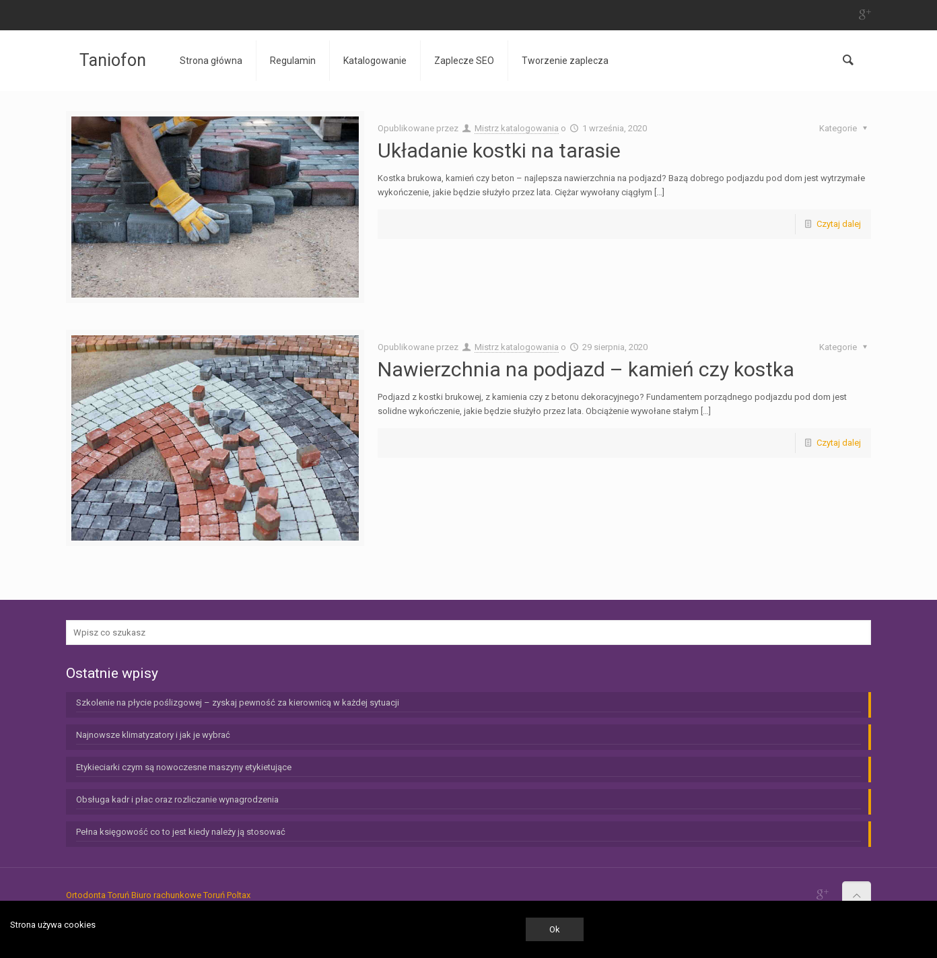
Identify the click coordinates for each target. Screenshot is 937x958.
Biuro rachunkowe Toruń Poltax (190, 895)
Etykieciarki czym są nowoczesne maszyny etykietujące (183, 767)
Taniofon (112, 60)
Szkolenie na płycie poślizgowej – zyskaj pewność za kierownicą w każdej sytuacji (237, 702)
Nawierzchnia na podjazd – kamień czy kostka (586, 369)
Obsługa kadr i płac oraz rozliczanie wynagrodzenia (177, 799)
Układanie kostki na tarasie (499, 150)
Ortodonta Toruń (97, 895)
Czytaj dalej (839, 224)
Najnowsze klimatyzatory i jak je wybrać (153, 735)
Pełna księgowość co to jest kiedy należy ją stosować (180, 832)
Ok (554, 929)
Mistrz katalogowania (517, 128)
